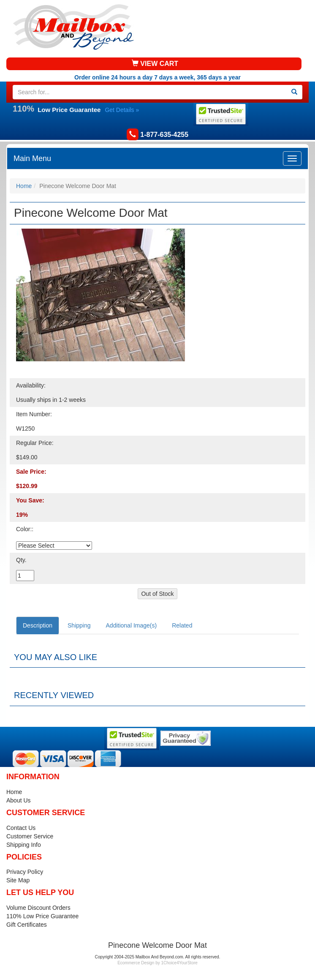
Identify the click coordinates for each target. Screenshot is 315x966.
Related (182, 625)
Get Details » (122, 109)
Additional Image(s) (131, 625)
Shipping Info (23, 844)
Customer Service (29, 836)
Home (24, 186)
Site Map (18, 880)
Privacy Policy (24, 871)
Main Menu (32, 158)
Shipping (79, 625)
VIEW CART (155, 63)
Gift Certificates (26, 924)
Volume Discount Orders (38, 907)
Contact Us (20, 827)
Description (37, 625)
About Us (18, 800)
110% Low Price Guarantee (42, 916)
